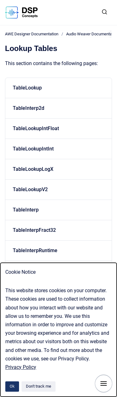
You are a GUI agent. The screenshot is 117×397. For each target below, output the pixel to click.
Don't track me (38, 386)
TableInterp (26, 210)
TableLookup (27, 88)
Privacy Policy (20, 367)
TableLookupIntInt (33, 149)
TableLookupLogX (33, 169)
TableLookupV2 (30, 189)
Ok (12, 386)
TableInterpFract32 (34, 230)
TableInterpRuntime (35, 250)
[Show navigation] (103, 383)
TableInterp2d (28, 108)
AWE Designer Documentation (31, 34)
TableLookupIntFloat (36, 128)
